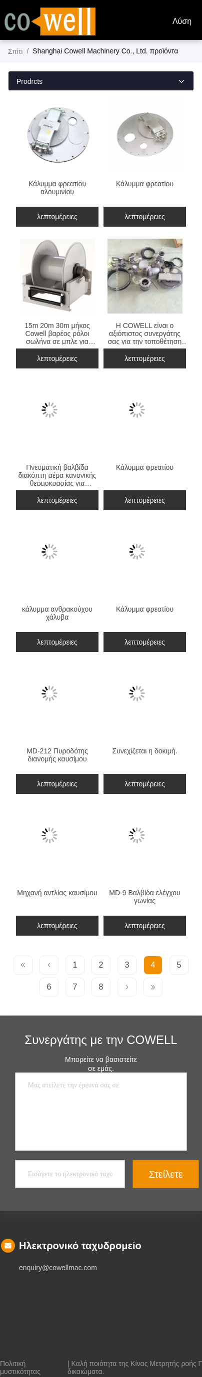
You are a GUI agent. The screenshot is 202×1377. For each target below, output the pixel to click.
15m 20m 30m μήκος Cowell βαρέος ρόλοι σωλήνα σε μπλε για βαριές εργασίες (57, 337)
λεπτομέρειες (57, 217)
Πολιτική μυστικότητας (20, 1364)
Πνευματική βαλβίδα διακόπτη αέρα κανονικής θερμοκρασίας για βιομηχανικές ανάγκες (57, 479)
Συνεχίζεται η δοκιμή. (145, 751)
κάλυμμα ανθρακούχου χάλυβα (57, 613)
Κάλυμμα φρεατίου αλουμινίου (57, 188)
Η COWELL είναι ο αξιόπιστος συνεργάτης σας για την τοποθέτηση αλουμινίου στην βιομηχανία (145, 341)
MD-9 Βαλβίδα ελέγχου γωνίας (144, 897)
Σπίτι (15, 51)
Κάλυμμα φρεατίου (145, 184)
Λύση (182, 21)
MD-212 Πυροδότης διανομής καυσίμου (57, 755)
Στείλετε (166, 1173)
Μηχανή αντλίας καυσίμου (57, 893)
